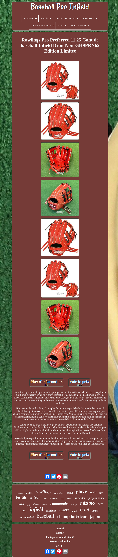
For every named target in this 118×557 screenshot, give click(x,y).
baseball (45, 516)
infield (36, 509)
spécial (44, 505)
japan (69, 492)
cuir (24, 510)
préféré (20, 493)
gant (84, 509)
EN (57, 545)
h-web (74, 511)
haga (21, 504)
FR (62, 545)
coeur (69, 498)
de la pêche (58, 493)
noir (93, 492)
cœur (62, 499)
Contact (60, 533)
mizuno (87, 503)
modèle (29, 493)
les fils (21, 497)
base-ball (54, 498)
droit (28, 505)
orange (74, 504)
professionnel (96, 498)
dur (101, 493)
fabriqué (51, 510)
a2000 (64, 510)
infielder (80, 498)
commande (59, 504)
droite (36, 504)
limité (95, 510)
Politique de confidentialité (60, 537)
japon (95, 516)
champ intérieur (72, 516)
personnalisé (27, 517)
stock (45, 498)
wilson (35, 497)
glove (81, 491)
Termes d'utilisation (60, 541)
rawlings (43, 491)
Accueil (60, 528)
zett (100, 504)
